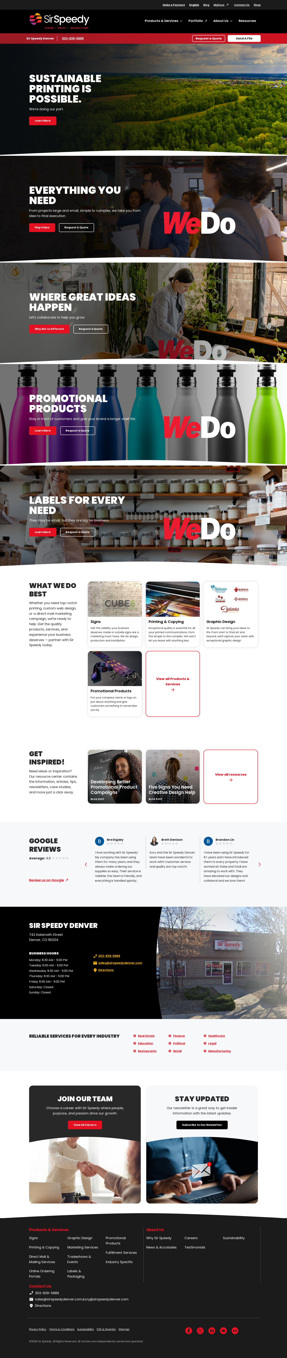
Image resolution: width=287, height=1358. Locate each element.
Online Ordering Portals (41, 1274)
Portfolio (196, 20)
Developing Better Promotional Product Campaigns (114, 787)
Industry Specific (119, 1262)
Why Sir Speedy (159, 1238)
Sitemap (124, 1329)
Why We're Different (49, 329)
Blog (206, 5)
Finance (179, 1036)
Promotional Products (111, 691)
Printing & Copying (166, 621)
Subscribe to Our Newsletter (202, 1125)
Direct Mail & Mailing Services (42, 1259)
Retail (177, 1051)
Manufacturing (219, 1051)
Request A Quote (76, 227)
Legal (212, 1043)
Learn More (43, 121)
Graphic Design (220, 621)
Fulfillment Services (121, 1252)
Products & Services (161, 20)
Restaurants (147, 1051)
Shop (257, 5)
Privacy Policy (37, 1329)
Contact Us (241, 5)
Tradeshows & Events (79, 1259)
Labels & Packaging (75, 1274)
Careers (191, 1238)
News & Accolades (161, 1247)
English (194, 5)
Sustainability (234, 1238)
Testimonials (194, 1247)
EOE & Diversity (106, 1329)
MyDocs (219, 5)
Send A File (244, 38)
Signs (96, 621)
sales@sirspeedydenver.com (117, 963)
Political (179, 1043)
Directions (103, 970)
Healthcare (216, 1036)
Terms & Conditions (61, 1329)
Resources (247, 20)
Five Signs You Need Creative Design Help (172, 789)
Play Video (42, 227)
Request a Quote (209, 38)
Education (145, 1043)
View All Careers (85, 1125)
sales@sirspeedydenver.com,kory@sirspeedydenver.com (78, 1299)
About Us (220, 20)
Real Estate (146, 1036)
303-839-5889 (73, 38)
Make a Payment (174, 5)
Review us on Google (46, 880)
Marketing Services (82, 1247)
